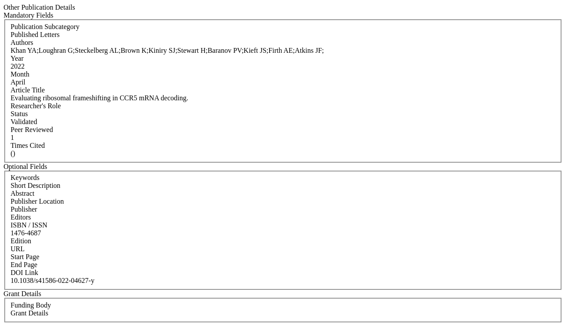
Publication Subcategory (45, 26)
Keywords (25, 177)
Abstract (22, 193)
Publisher (24, 209)
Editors (21, 217)
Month (20, 74)
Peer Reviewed (32, 129)
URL (18, 249)
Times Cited (28, 145)
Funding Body (31, 305)
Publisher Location (37, 201)
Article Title (28, 90)
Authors (22, 42)
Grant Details (29, 313)
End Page (24, 264)
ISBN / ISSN (29, 225)
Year (17, 58)
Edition (21, 241)
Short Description (35, 185)
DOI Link (24, 272)
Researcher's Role (36, 106)
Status (19, 113)
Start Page (25, 256)
